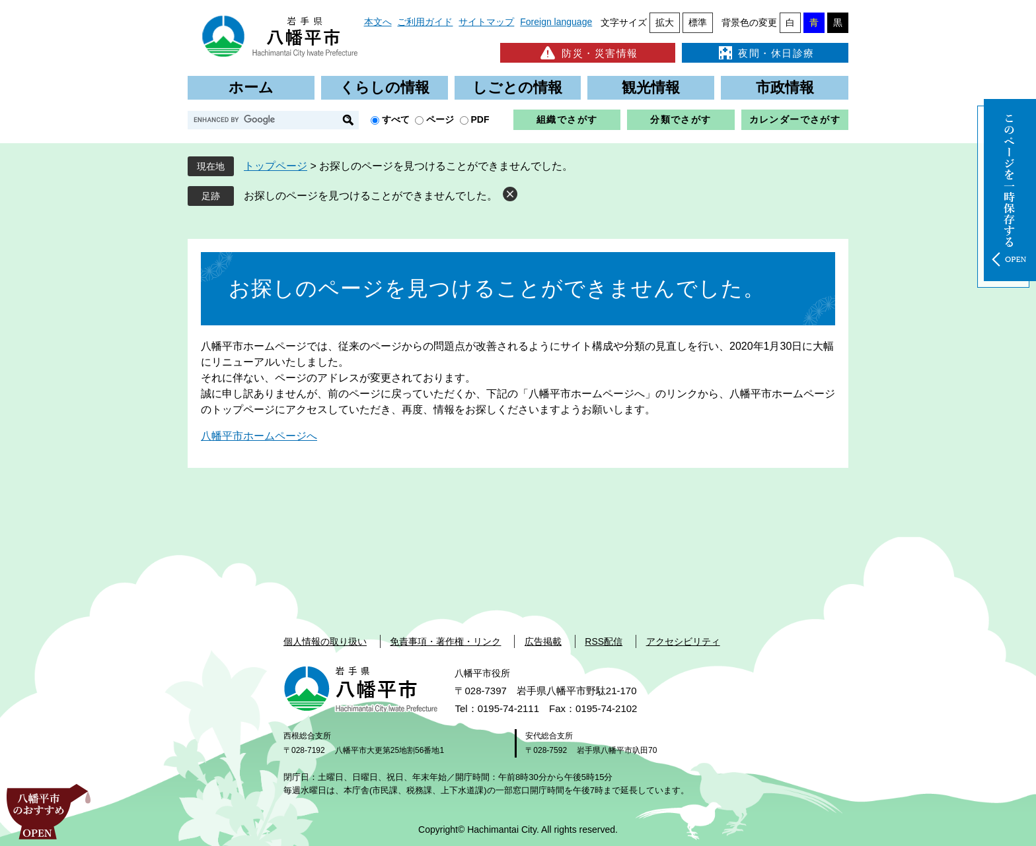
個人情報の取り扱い (325, 641)
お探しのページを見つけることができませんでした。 (371, 195)
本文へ (378, 21)
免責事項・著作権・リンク (445, 641)
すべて (396, 119)
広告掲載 (543, 641)
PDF (480, 119)
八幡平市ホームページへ (259, 435)
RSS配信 (603, 641)
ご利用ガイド (425, 21)
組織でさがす (566, 119)
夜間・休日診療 (765, 53)
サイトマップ (486, 21)
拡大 (664, 22)
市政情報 (785, 87)
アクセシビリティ (683, 641)
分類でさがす (680, 119)
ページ (440, 119)
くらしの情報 (384, 87)
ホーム (251, 87)
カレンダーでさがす (795, 119)
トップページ (275, 166)
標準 (697, 22)
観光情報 (651, 87)
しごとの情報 (517, 87)
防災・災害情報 (587, 53)
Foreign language (556, 21)
